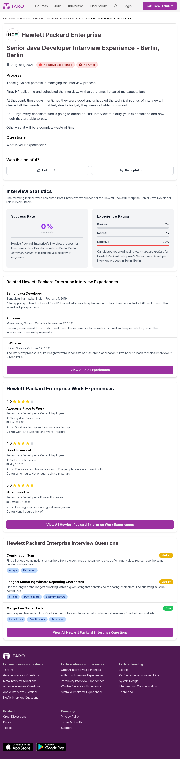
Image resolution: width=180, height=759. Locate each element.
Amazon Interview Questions (19, 663)
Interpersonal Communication (135, 663)
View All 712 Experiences (90, 354)
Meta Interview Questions (17, 658)
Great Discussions (13, 693)
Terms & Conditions (72, 699)
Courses (45, 6)
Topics (7, 705)
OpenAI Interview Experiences (78, 647)
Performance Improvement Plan (137, 652)
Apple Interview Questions (18, 669)
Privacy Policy (69, 693)
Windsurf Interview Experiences (79, 663)
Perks (6, 699)
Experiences (65, 18)
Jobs (59, 6)
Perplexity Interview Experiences (79, 658)
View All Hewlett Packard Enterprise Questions (90, 610)
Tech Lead (124, 669)
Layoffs (123, 647)
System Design (127, 658)
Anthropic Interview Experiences (79, 652)
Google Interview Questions (19, 652)
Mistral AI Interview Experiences (79, 669)
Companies (21, 18)
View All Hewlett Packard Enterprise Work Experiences (90, 510)
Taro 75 (7, 647)
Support (65, 705)
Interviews (75, 6)
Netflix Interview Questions (18, 674)
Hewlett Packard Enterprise (43, 18)
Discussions (95, 6)
